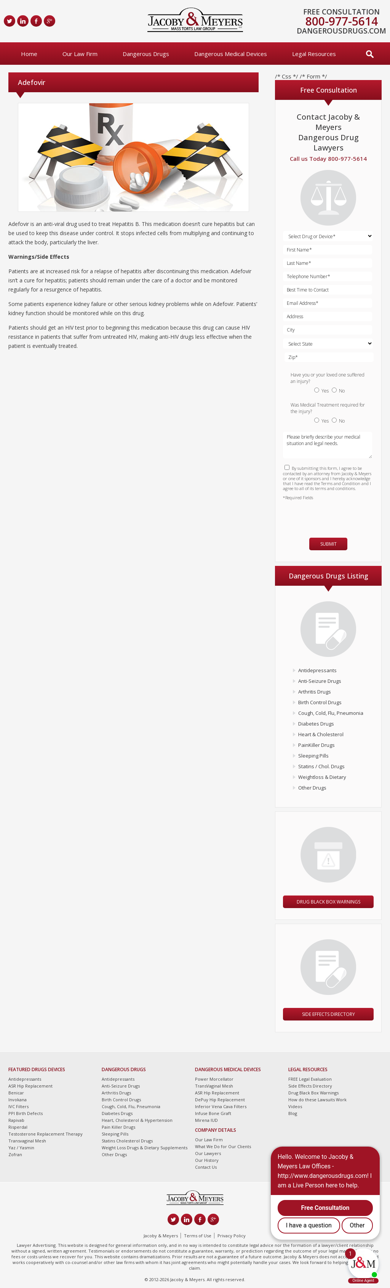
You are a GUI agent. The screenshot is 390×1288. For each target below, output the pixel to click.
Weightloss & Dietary (322, 777)
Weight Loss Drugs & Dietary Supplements (144, 1147)
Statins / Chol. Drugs (321, 766)
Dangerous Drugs (146, 54)
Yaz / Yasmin (21, 1147)
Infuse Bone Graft (213, 1113)
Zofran (15, 1154)
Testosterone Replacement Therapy (45, 1134)
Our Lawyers (208, 1153)
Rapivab (16, 1120)
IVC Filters (18, 1106)
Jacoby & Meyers (161, 1235)
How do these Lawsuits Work (317, 1099)
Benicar (16, 1093)
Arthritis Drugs (314, 691)
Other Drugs (312, 787)
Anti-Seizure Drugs (319, 681)
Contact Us (206, 1167)
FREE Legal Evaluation (310, 1079)
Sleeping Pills (313, 755)
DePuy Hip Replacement (220, 1099)
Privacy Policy (231, 1235)
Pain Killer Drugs (118, 1127)
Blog (292, 1113)
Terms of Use (197, 1235)
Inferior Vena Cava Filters (220, 1106)
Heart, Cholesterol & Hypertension (137, 1120)
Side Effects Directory (328, 1014)
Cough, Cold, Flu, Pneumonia (330, 713)
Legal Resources (314, 54)
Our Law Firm (80, 54)
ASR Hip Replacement (30, 1086)
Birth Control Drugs (320, 702)
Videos (295, 1106)
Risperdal (17, 1127)
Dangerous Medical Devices (230, 54)
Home (29, 54)
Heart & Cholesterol (321, 734)
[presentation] (327, 515)
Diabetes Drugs (316, 723)
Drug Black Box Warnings (328, 902)
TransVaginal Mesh (214, 1086)
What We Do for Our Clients (223, 1146)
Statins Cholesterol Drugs (127, 1141)
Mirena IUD (206, 1120)
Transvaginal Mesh (27, 1141)
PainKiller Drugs (316, 745)
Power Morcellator (214, 1079)
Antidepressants (317, 670)
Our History (207, 1160)
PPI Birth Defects (25, 1113)
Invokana (17, 1099)
